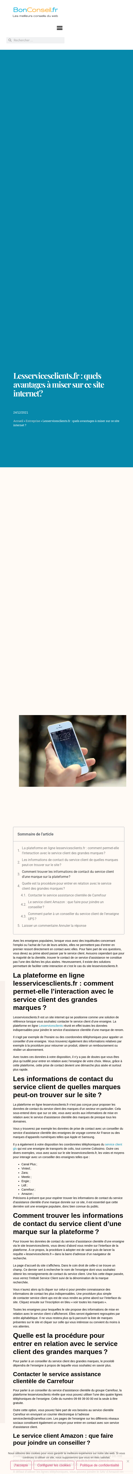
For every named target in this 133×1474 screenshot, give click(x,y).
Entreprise (33, 421)
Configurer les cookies (54, 1465)
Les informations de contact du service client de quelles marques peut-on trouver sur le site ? (70, 862)
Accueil (18, 421)
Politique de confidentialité (99, 1465)
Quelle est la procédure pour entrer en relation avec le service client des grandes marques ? (66, 886)
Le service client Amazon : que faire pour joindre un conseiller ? (66, 904)
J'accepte (21, 1465)
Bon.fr (35, 9)
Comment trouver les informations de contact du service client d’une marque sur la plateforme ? (68, 874)
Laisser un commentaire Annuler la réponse (54, 926)
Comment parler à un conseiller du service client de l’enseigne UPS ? (73, 916)
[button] (59, 28)
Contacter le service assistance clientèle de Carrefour (67, 895)
